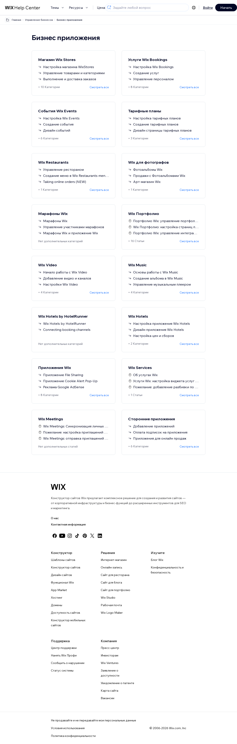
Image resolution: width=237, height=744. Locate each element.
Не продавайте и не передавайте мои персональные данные (93, 720)
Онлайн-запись (111, 567)
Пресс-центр (110, 648)
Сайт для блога (111, 582)
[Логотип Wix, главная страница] (58, 487)
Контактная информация (68, 524)
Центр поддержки (64, 648)
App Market (59, 590)
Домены (56, 605)
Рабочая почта (111, 605)
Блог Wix (157, 560)
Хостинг (56, 597)
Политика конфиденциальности (73, 736)
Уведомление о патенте (117, 683)
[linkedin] (100, 536)
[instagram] (69, 536)
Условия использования (68, 728)
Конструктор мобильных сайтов (68, 622)
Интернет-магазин (114, 560)
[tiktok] (77, 536)
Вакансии (107, 698)
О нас (55, 518)
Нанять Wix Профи (64, 655)
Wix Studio (108, 597)
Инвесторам (109, 655)
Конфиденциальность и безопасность (167, 569)
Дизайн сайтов (61, 575)
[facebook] (54, 536)
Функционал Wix (62, 582)
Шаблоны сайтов (63, 560)
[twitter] (92, 536)
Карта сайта (109, 690)
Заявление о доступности (110, 673)
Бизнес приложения (69, 19)
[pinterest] (85, 536)
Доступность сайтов (65, 613)
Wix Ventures (109, 663)
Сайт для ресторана (115, 575)
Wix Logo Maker (112, 613)
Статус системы (62, 670)
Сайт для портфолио (115, 590)
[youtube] (62, 536)
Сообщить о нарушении (67, 663)
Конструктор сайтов (65, 567)
